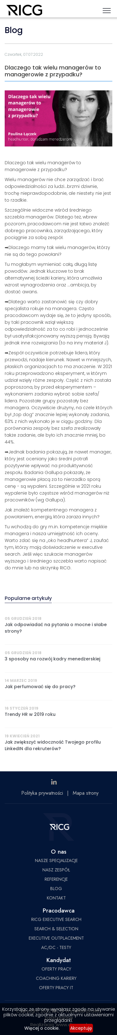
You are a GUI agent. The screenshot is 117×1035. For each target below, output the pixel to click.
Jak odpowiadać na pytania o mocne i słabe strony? (56, 627)
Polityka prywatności (42, 793)
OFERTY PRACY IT (56, 988)
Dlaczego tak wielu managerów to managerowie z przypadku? (53, 71)
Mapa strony (86, 793)
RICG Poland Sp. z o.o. (24, 11)
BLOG (56, 888)
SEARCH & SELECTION (56, 929)
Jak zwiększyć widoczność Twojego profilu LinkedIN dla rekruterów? (53, 745)
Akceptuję (81, 1028)
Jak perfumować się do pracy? (40, 686)
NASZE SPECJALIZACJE (56, 860)
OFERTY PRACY (56, 969)
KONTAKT (56, 898)
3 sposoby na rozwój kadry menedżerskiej (52, 659)
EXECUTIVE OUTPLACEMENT (56, 938)
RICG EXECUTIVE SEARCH (56, 919)
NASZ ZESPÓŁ (56, 870)
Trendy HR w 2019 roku (30, 714)
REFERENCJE (56, 879)
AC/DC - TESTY (56, 947)
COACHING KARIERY (56, 978)
